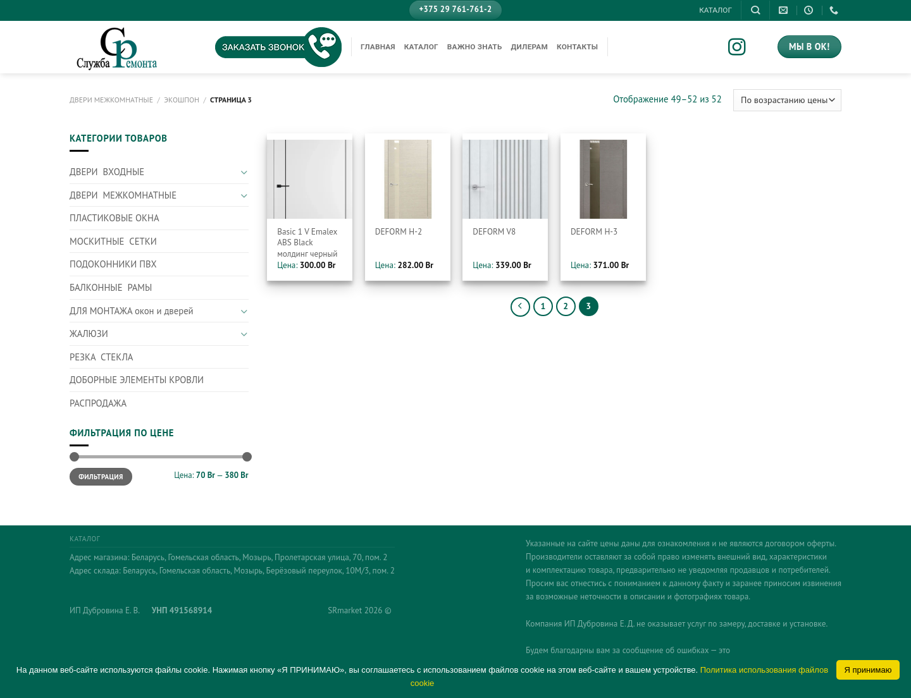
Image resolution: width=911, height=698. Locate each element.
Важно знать (474, 46)
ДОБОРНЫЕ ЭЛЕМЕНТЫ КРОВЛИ (137, 380)
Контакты (577, 46)
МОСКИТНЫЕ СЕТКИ (113, 241)
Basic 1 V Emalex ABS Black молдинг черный (307, 242)
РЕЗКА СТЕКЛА (101, 357)
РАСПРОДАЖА (98, 403)
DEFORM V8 (494, 231)
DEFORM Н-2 (398, 231)
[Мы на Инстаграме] (745, 48)
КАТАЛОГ (715, 10)
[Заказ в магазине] (787, 100)
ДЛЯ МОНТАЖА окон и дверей (132, 311)
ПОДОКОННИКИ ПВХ (113, 264)
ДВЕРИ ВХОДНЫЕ (107, 172)
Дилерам (529, 46)
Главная (378, 46)
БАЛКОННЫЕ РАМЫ (111, 287)
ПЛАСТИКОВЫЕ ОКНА (114, 218)
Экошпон (181, 99)
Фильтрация (100, 476)
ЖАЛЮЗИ (89, 334)
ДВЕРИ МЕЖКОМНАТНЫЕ (111, 99)
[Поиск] (755, 10)
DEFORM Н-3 (594, 231)
